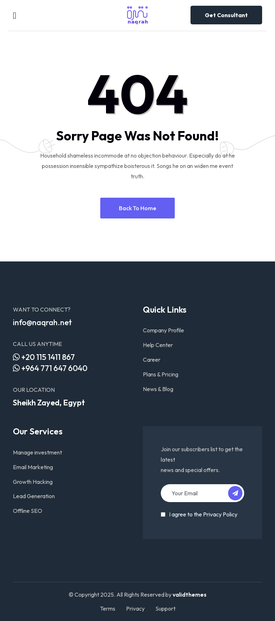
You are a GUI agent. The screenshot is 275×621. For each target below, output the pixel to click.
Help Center (158, 344)
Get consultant (226, 15)
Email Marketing (33, 467)
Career (151, 359)
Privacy (135, 608)
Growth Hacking (33, 481)
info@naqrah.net (42, 322)
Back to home (137, 208)
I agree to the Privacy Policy (203, 514)
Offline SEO (27, 510)
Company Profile (163, 330)
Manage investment (37, 452)
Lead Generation (34, 496)
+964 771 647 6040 (50, 368)
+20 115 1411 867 (44, 357)
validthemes (190, 594)
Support (165, 608)
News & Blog (158, 389)
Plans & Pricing (160, 374)
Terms (107, 608)
